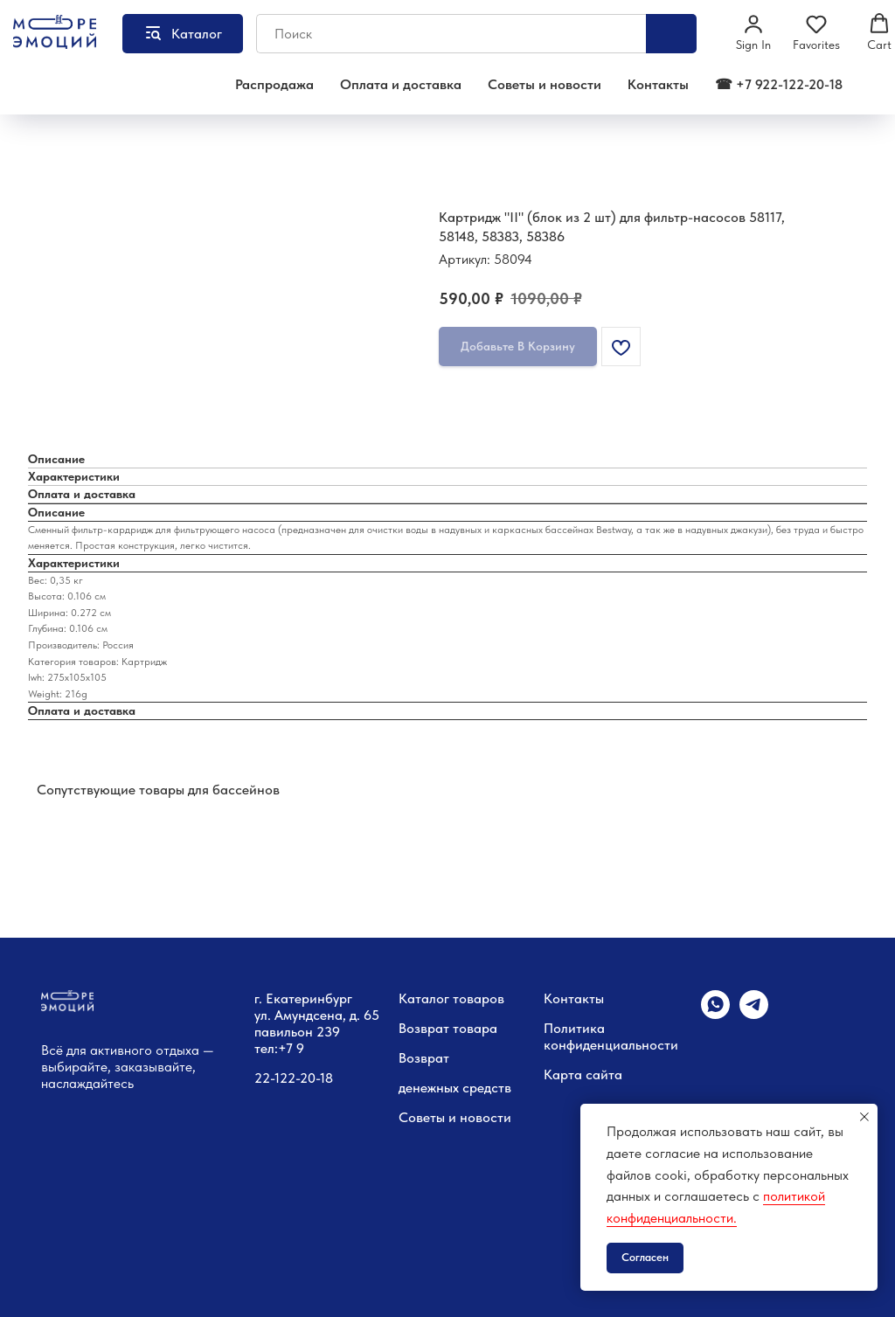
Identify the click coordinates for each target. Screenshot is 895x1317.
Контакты (658, 84)
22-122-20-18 (293, 1078)
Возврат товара (448, 1028)
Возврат (424, 1058)
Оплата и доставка (400, 84)
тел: (266, 1048)
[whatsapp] (715, 1014)
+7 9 (291, 1048)
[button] (753, 32)
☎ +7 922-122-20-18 (779, 84)
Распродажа (274, 84)
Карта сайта (583, 1074)
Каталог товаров (451, 998)
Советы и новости (544, 84)
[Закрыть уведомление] (864, 1117)
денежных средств (455, 1087)
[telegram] (753, 1014)
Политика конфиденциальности (611, 1036)
